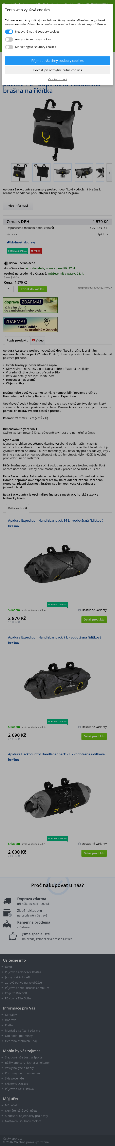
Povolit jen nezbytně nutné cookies (57, 70)
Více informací (57, 79)
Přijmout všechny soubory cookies (57, 60)
